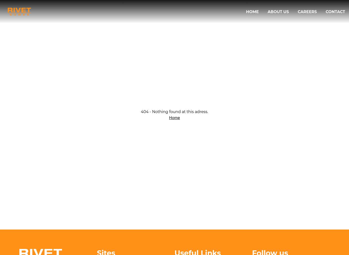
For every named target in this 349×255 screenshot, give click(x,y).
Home (253, 11)
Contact (335, 11)
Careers (308, 11)
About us (279, 11)
